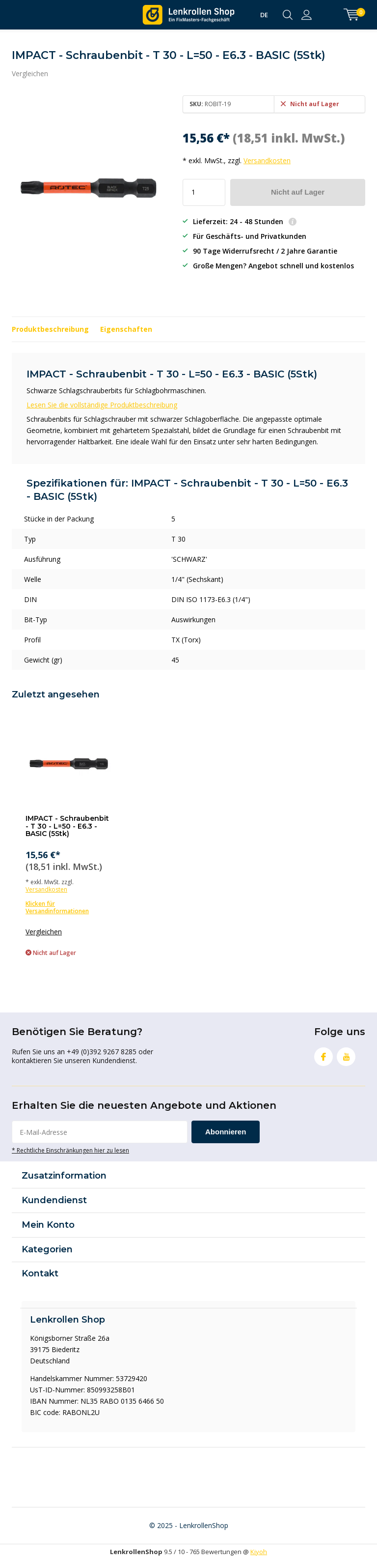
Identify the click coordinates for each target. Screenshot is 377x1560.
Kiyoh (258, 1551)
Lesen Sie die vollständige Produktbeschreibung (102, 404)
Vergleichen (30, 73)
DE (264, 14)
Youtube (346, 1054)
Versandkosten (267, 160)
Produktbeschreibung (50, 329)
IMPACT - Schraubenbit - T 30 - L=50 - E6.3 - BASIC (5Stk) (67, 826)
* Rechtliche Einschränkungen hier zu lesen (70, 1150)
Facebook (323, 1054)
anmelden (306, 14)
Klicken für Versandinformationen (57, 907)
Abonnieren (225, 1131)
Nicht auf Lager (297, 192)
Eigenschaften (126, 329)
